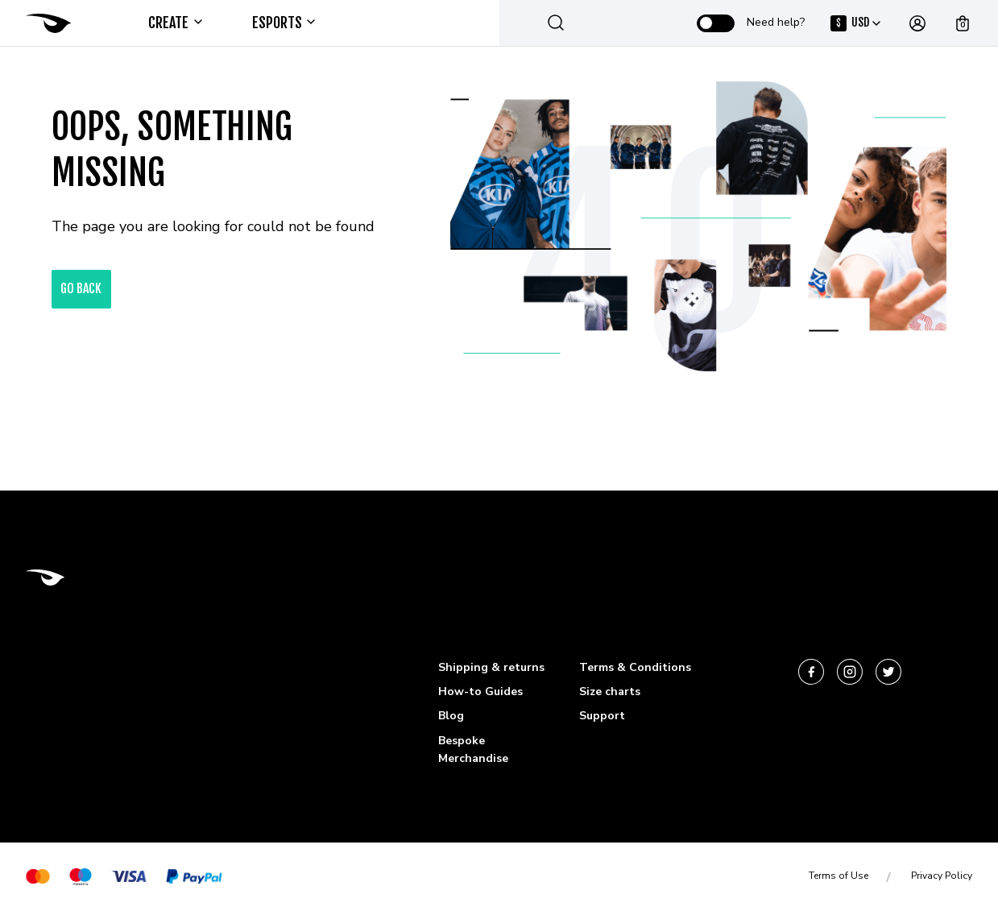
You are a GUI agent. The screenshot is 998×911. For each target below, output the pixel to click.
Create (174, 22)
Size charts (609, 691)
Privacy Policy (941, 875)
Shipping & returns (491, 667)
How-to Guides (480, 691)
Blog (451, 715)
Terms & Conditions (635, 667)
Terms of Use (838, 875)
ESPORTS (283, 22)
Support (602, 715)
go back (81, 288)
